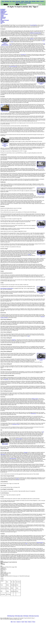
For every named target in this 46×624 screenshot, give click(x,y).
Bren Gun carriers (13, 458)
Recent (26, 621)
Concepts (42, 1)
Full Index (34, 1)
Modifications (3, 12)
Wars (11, 1)
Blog (30, 1)
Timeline (22, 1)
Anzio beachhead (19, 438)
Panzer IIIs (6, 379)
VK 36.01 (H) (23, 54)
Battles (13, 1)
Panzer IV (32, 38)
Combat (1, 16)
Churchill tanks (33, 413)
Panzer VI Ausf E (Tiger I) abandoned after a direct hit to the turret (5, 42)
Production (2, 13)
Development (2, 9)
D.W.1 (44, 40)
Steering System (3, 11)
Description (2, 10)
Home (3, 1)
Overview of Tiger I (4, 14)
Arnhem (17, 478)
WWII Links (31, 615)
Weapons (26, 1)
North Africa (2, 18)
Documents (21, 2)
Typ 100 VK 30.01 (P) (13, 66)
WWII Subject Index (19, 615)
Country (17, 2)
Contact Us (18, 621)
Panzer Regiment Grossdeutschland (6, 288)
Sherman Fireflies (40, 542)
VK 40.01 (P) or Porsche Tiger (35, 32)
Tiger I (28, 335)
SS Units (2, 21)
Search (22, 621)
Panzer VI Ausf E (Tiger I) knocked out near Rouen (5, 143)
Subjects (37, 1)
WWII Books (25, 615)
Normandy (26, 452)
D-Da (26, 543)
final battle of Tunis (15, 424)
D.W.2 (12, 41)
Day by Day (36, 615)
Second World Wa (33, 25)
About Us (30, 621)
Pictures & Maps (27, 2)
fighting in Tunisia (35, 398)
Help (12, 621)
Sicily (43, 431)
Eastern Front (3, 17)
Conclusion (2, 22)
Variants (2, 15)
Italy (1, 19)
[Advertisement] (34, 15)
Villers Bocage (3, 454)
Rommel (13, 339)
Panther (29, 254)
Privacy (33, 621)
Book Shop (7, 1)
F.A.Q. (14, 621)
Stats (1, 23)
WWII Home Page (10, 615)
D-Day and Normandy (4, 20)
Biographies (18, 1)
